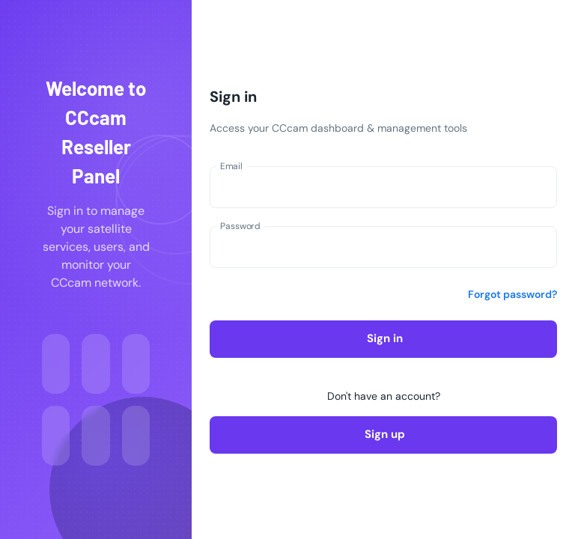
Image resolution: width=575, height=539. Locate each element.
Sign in (383, 339)
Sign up (383, 435)
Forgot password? (512, 294)
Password (240, 226)
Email (231, 166)
